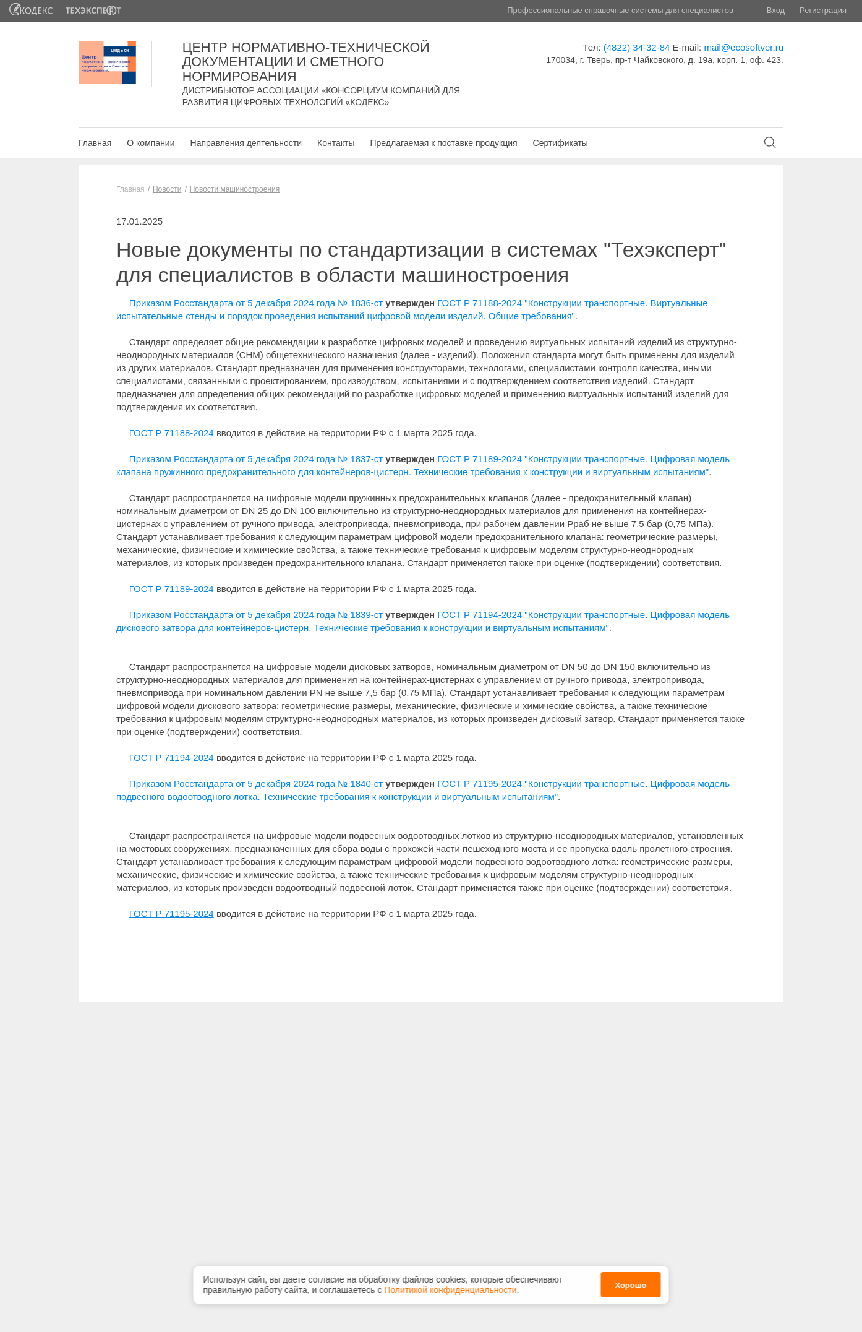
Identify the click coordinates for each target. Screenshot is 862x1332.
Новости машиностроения (235, 189)
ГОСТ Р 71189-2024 (171, 588)
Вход (776, 10)
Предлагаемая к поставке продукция (443, 143)
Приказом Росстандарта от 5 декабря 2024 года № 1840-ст (256, 783)
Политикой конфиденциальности (450, 1286)
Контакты (335, 143)
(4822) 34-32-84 (637, 47)
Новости (167, 189)
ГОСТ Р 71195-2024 (171, 913)
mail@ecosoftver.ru (743, 47)
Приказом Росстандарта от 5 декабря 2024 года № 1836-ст (256, 303)
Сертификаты (560, 143)
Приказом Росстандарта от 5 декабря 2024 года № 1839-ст (256, 614)
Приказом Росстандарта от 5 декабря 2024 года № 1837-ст (256, 458)
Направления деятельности (246, 143)
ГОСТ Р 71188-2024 (171, 433)
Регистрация (823, 10)
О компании (150, 143)
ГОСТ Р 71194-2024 (171, 757)
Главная (95, 143)
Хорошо (630, 1281)
